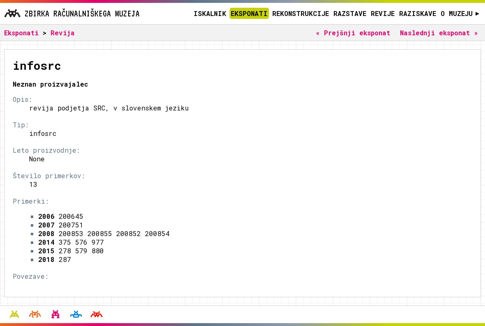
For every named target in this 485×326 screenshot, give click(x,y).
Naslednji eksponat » (439, 32)
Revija (63, 32)
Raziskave (417, 13)
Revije (383, 13)
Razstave (349, 13)
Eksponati (249, 13)
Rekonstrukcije (300, 13)
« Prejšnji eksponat (353, 32)
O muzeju (460, 13)
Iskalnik (209, 13)
